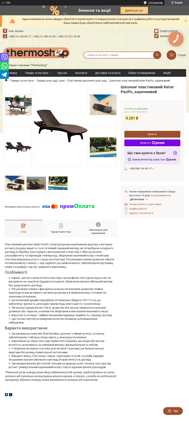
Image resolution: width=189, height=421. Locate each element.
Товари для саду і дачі (50, 80)
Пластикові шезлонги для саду (87, 80)
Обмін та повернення (141, 73)
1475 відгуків (155, 2)
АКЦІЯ (166, 73)
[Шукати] (157, 55)
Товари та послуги (36, 73)
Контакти (81, 73)
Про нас (62, 73)
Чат (173, 411)
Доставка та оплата (107, 73)
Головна (12, 73)
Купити (152, 134)
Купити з (152, 143)
